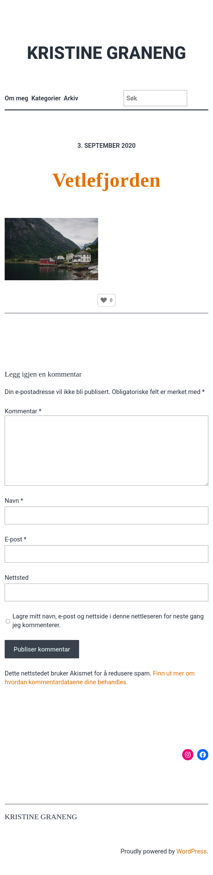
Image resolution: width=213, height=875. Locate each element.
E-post (15, 539)
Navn (14, 500)
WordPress (192, 851)
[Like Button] (103, 300)
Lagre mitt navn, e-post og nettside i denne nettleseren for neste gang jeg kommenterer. (108, 621)
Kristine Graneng (106, 53)
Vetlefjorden (106, 180)
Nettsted (17, 577)
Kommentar (23, 411)
